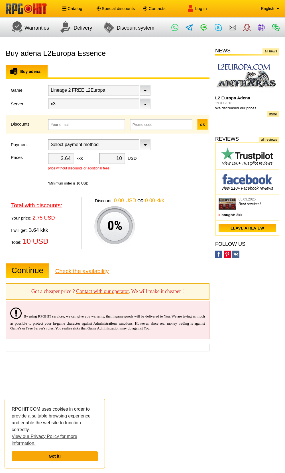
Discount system (126, 27)
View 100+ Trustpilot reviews (247, 156)
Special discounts (116, 8)
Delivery (73, 27)
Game (17, 90)
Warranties (27, 27)
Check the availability (82, 271)
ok (202, 124)
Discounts (20, 124)
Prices (17, 157)
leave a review (247, 228)
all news (271, 51)
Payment (19, 144)
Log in (197, 8)
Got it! (55, 456)
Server (17, 103)
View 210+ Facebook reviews (247, 181)
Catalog (72, 8)
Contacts (154, 8)
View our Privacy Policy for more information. (44, 440)
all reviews (269, 140)
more (273, 114)
